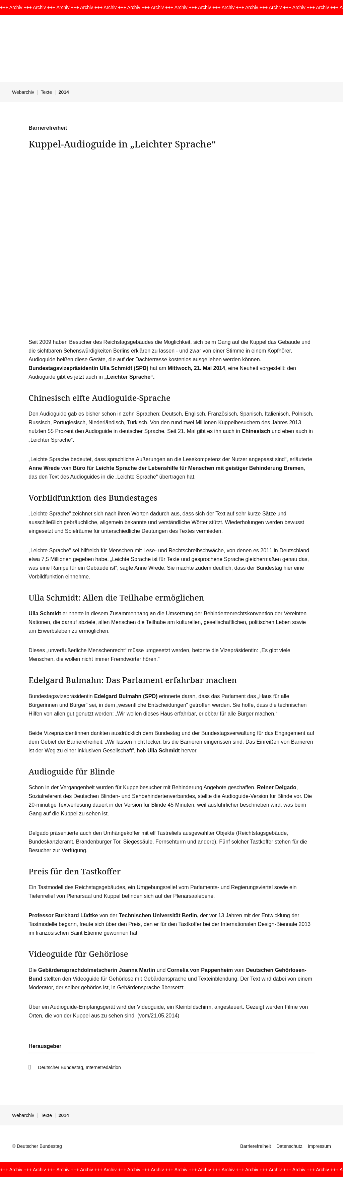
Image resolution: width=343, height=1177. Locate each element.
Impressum (319, 1146)
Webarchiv (23, 92)
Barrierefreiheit (255, 1146)
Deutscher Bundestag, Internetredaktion (79, 1067)
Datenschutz (289, 1146)
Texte (46, 92)
